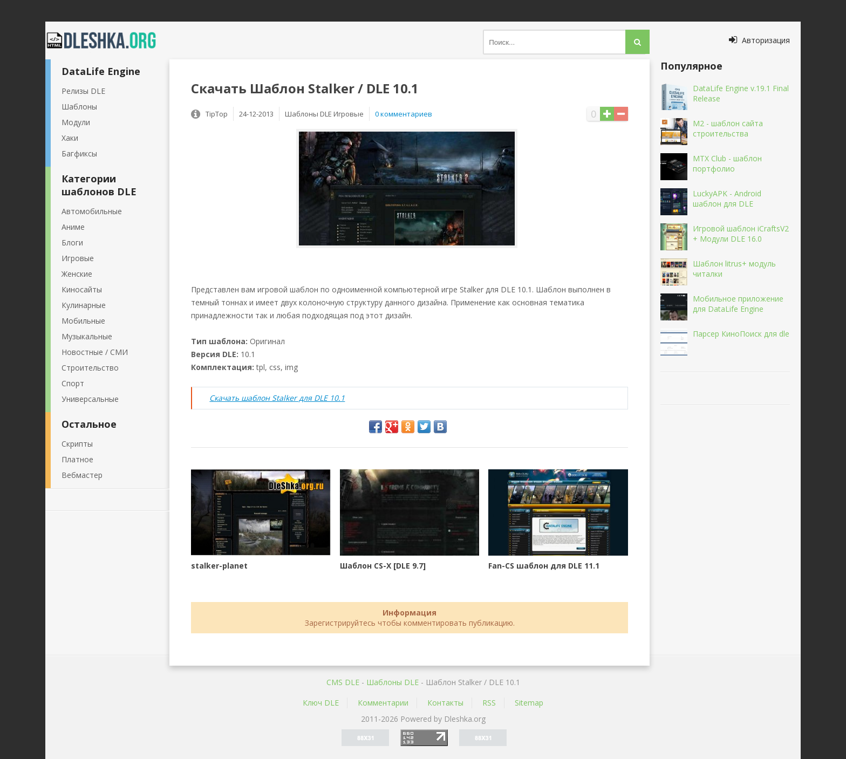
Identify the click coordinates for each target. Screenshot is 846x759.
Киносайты (82, 289)
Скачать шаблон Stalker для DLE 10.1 (277, 398)
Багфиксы (79, 153)
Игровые (78, 258)
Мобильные (83, 321)
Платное (77, 459)
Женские (77, 274)
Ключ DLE (321, 703)
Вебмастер (82, 475)
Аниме (73, 227)
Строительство (90, 368)
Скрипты (77, 444)
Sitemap (529, 703)
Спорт (73, 383)
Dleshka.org (107, 40)
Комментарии (383, 703)
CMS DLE (342, 682)
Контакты (445, 703)
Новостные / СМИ (95, 352)
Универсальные (90, 399)
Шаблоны (79, 106)
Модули (76, 122)
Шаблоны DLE (392, 682)
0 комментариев (403, 114)
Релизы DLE (83, 91)
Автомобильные (92, 211)
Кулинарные (84, 305)
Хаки (70, 138)
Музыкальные (87, 336)
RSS (489, 703)
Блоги (72, 242)
